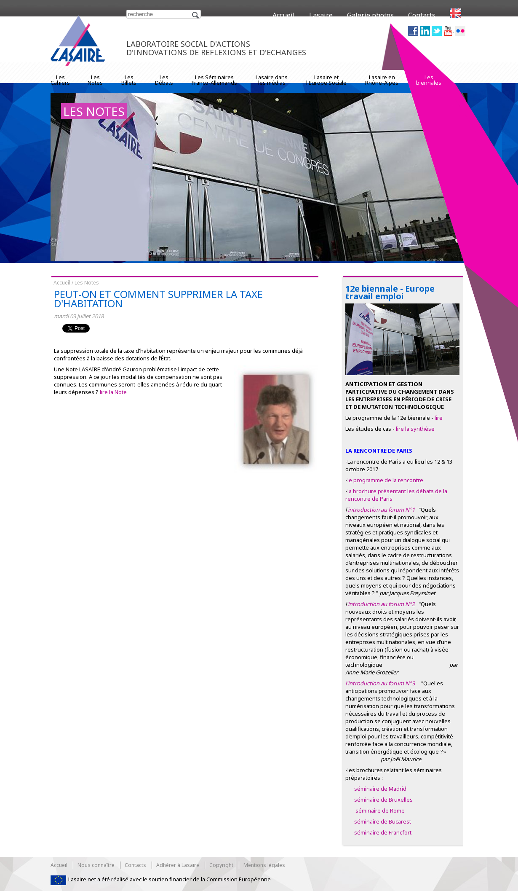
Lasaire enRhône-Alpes (381, 79)
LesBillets (128, 79)
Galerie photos (370, 15)
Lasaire (321, 15)
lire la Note (113, 392)
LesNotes (95, 79)
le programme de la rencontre (385, 480)
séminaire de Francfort (382, 832)
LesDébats (164, 79)
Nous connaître (96, 865)
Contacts (421, 15)
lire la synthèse (415, 428)
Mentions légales (264, 865)
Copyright (221, 865)
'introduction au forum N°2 (381, 604)
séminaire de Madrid (379, 788)
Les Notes (87, 282)
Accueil (283, 15)
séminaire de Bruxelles (383, 799)
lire (439, 417)
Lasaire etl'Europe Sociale (326, 79)
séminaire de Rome (380, 810)
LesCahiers (60, 79)
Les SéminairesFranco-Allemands (214, 79)
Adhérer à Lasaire (177, 865)
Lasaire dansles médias (272, 79)
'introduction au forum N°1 (381, 509)
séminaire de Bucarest (382, 821)
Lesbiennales (428, 79)
